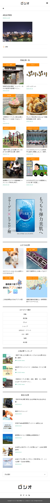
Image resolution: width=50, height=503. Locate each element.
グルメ (25, 322)
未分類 (25, 342)
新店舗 (25, 318)
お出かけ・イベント (25, 330)
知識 (25, 338)
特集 (25, 314)
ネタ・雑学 (25, 334)
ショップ (25, 326)
